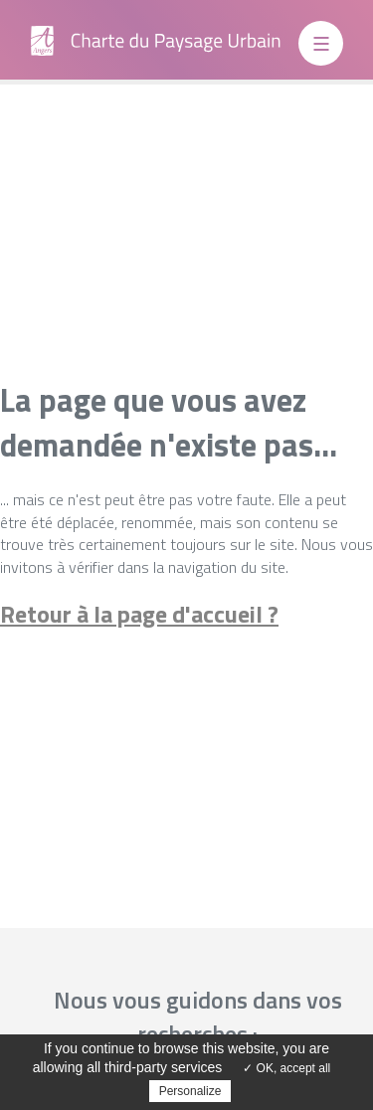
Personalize (190, 1091)
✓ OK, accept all (286, 1068)
